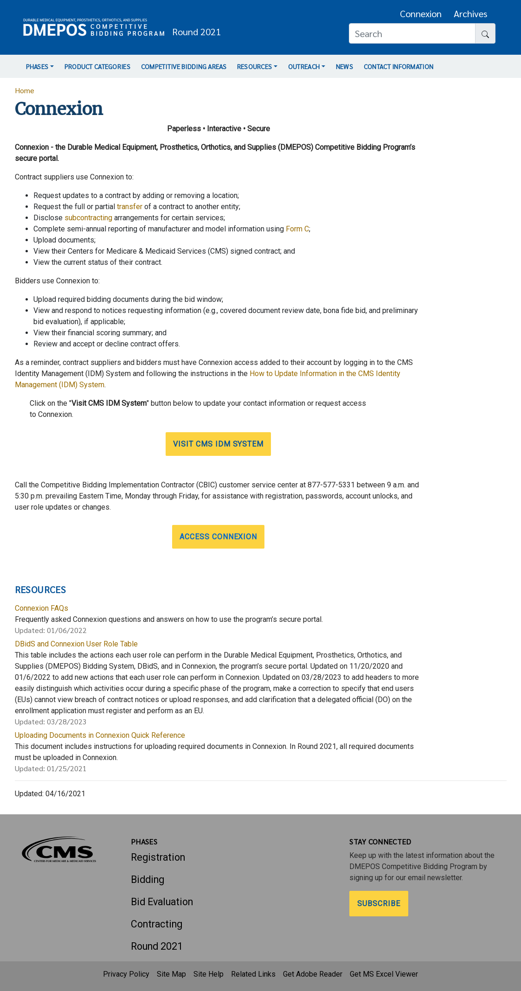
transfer (129, 206)
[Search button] (485, 33)
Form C (297, 228)
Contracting (156, 924)
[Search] (412, 33)
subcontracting (88, 217)
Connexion (421, 13)
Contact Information (398, 66)
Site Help (208, 974)
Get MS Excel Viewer (384, 974)
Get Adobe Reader (312, 974)
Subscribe (378, 903)
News (344, 66)
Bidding (147, 879)
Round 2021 (157, 946)
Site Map (171, 974)
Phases (37, 66)
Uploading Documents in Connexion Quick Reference (100, 735)
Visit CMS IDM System (218, 444)
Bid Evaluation (162, 902)
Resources (254, 66)
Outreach (304, 66)
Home (24, 90)
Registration (158, 857)
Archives (470, 13)
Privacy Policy (126, 974)
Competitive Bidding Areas (183, 66)
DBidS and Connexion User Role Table (76, 643)
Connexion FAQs (41, 608)
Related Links (253, 974)
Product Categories (97, 66)
